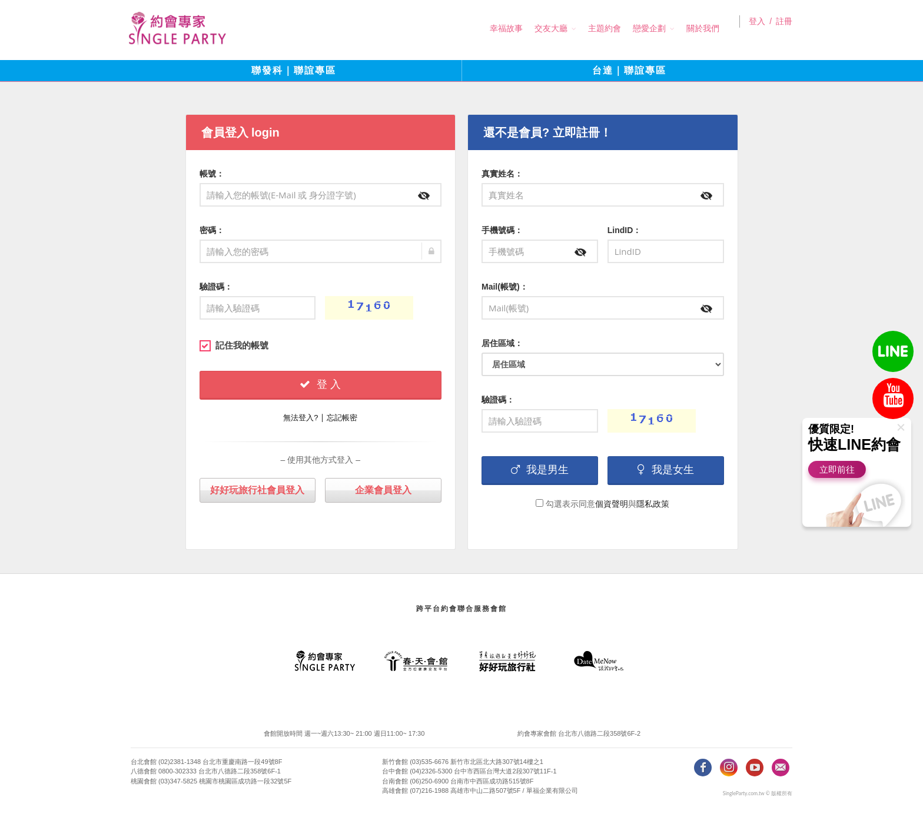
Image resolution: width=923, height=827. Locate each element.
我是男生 (540, 470)
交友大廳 (539, 28)
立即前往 (837, 469)
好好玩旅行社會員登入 (257, 490)
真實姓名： (502, 173)
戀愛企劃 (638, 28)
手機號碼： (502, 230)
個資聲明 (611, 504)
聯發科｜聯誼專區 (293, 70)
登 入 (320, 384)
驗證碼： (216, 286)
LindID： (624, 230)
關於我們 (691, 28)
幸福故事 (495, 28)
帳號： (212, 173)
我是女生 (666, 470)
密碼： (212, 230)
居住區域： (502, 343)
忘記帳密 (342, 417)
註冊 (784, 29)
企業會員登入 (383, 490)
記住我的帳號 (234, 345)
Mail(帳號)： (505, 286)
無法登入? (300, 417)
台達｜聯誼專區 (629, 70)
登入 (757, 29)
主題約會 (593, 28)
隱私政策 (652, 504)
